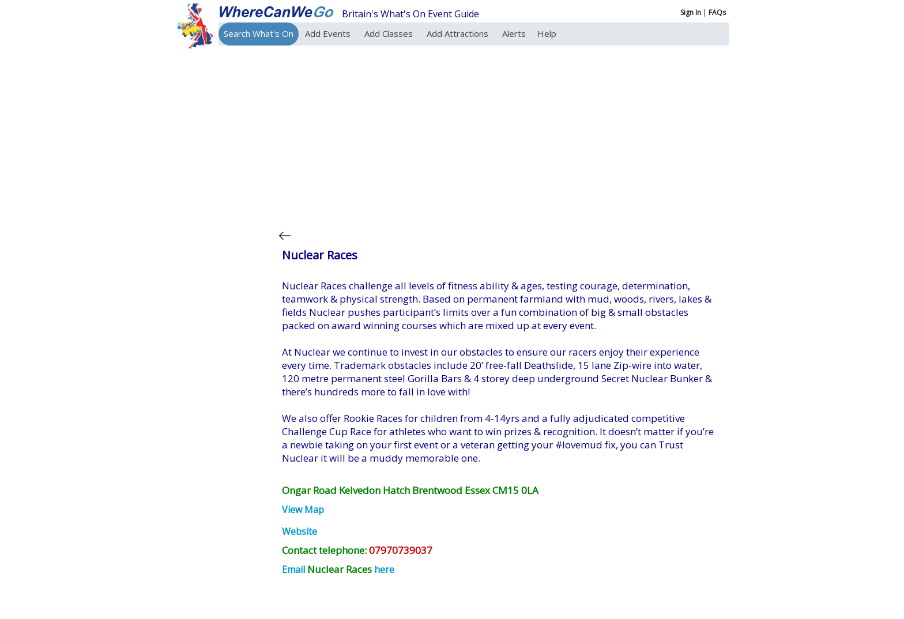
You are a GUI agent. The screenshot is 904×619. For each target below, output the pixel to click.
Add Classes (389, 33)
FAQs (717, 12)
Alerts (514, 33)
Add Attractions (459, 33)
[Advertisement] (500, 135)
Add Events (329, 33)
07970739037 (400, 550)
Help (546, 33)
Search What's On (258, 33)
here (384, 569)
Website (299, 531)
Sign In (690, 12)
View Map (303, 509)
